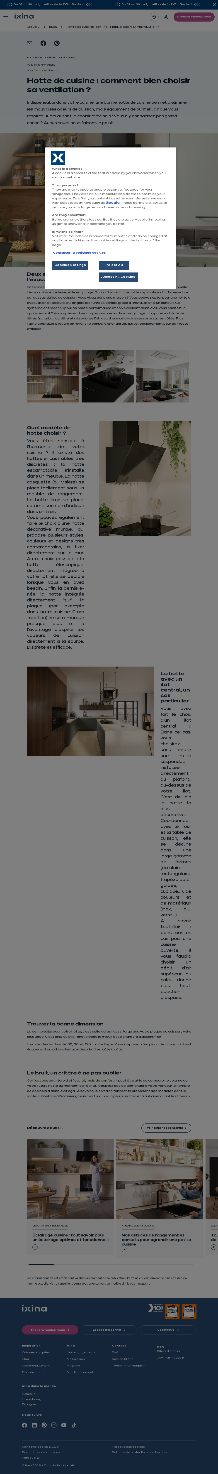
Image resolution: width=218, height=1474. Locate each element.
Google (113, 202)
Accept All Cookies (118, 277)
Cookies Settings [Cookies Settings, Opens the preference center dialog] (70, 265)
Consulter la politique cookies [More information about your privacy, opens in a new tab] (79, 253)
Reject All (114, 265)
